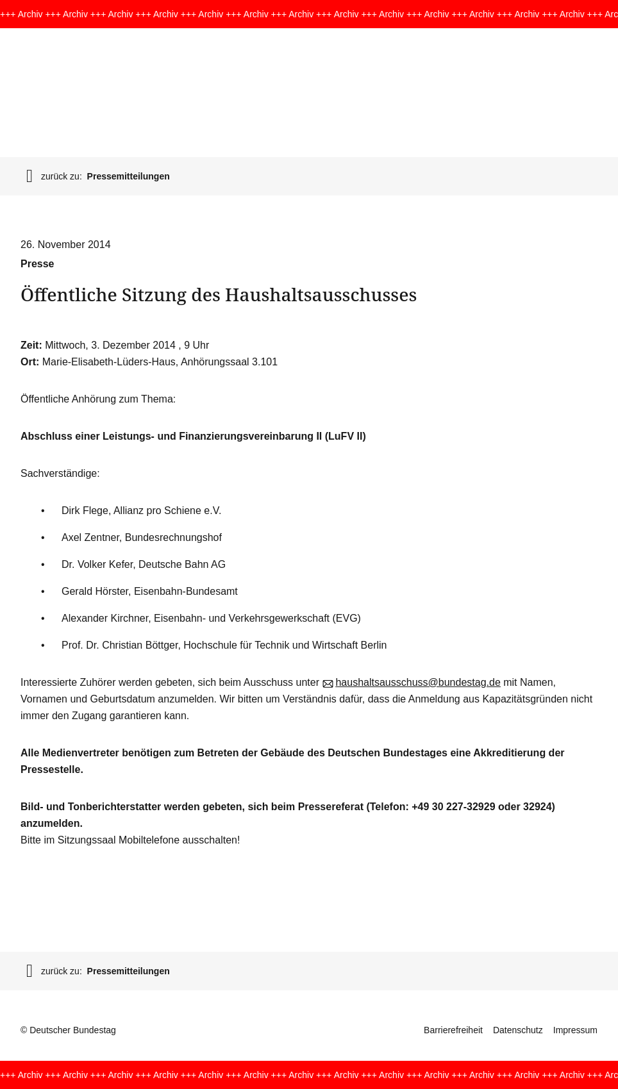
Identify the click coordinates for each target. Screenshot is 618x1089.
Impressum (575, 1030)
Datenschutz (518, 1030)
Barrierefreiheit (453, 1030)
